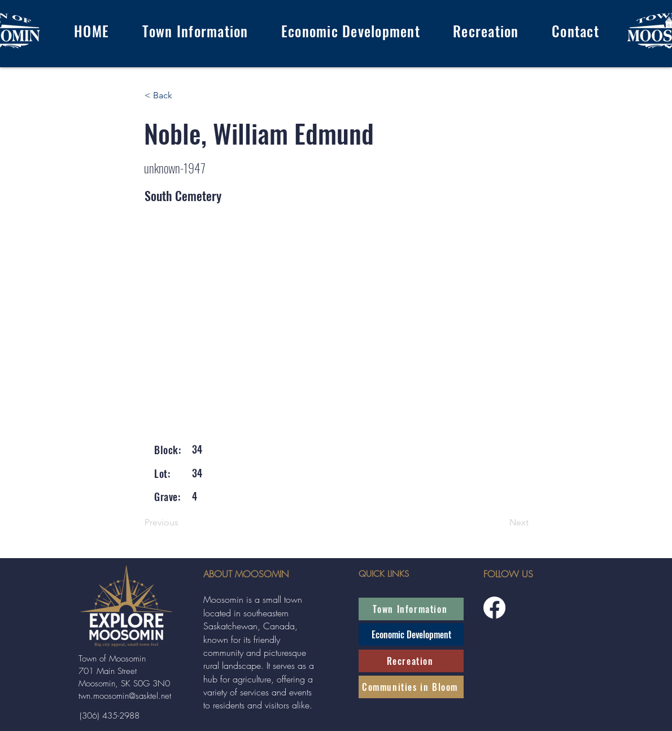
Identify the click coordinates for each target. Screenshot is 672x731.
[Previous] (182, 523)
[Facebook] (494, 608)
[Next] (500, 523)
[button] (195, 31)
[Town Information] (411, 609)
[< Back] (182, 95)
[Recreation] (411, 661)
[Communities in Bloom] (411, 687)
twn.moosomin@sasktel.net (124, 696)
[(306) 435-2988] (109, 715)
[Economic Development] (411, 634)
